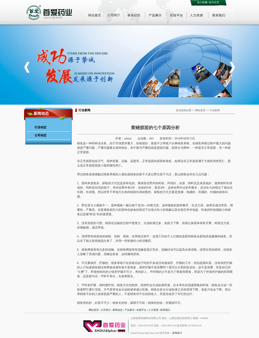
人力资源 (153, 309)
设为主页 (214, 2)
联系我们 (165, 309)
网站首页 (94, 309)
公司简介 (106, 309)
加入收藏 (202, 2)
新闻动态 (118, 309)
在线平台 (141, 309)
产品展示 (130, 309)
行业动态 (40, 127)
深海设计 (177, 332)
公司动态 (40, 135)
